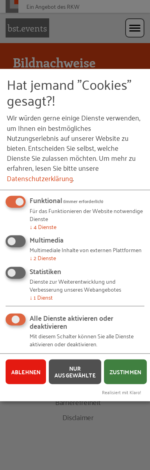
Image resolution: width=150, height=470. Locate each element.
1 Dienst (41, 297)
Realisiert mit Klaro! (121, 392)
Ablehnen (25, 371)
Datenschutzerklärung (40, 177)
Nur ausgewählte (75, 371)
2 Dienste (43, 258)
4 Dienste (43, 226)
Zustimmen (125, 371)
